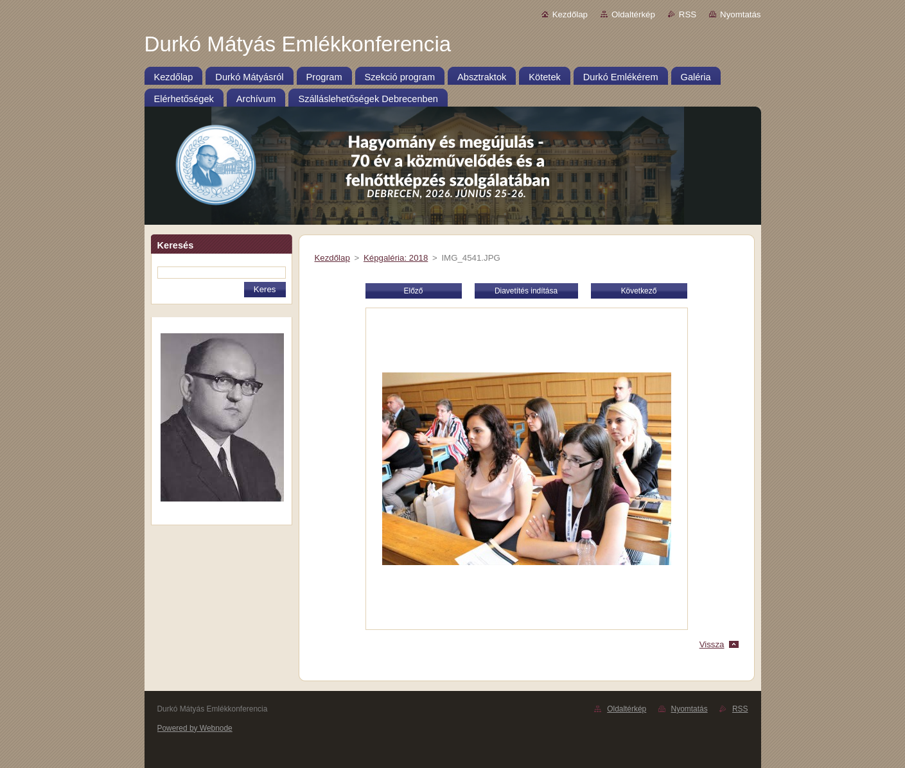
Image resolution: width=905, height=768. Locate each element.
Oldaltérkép (633, 14)
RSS (687, 14)
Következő (639, 290)
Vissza (712, 644)
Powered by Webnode (195, 728)
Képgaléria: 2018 (396, 258)
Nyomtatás (740, 14)
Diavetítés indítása (526, 290)
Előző (413, 290)
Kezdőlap (570, 14)
